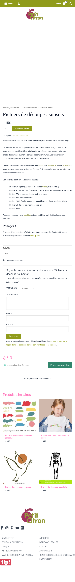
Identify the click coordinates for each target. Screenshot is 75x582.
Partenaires (45, 559)
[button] (71, 3)
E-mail (9, 324)
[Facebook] (1, 528)
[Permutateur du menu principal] (9, 3)
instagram (34, 236)
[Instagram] (7, 528)
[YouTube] (17, 528)
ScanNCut (67, 165)
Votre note (11, 288)
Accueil (6, 108)
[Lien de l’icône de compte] (19, 3)
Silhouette (52, 165)
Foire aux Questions (12, 542)
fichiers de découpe (19, 108)
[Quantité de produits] (6, 128)
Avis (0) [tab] (6, 248)
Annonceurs (45, 551)
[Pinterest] (12, 528)
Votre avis (12, 294)
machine (27, 215)
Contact (44, 546)
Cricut (40, 165)
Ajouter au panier (22, 128)
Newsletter (8, 538)
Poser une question (60, 365)
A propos (44, 538)
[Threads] (22, 528)
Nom (9, 313)
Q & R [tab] (5, 253)
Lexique (5, 546)
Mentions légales (48, 542)
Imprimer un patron (12, 551)
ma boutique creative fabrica (17, 555)
